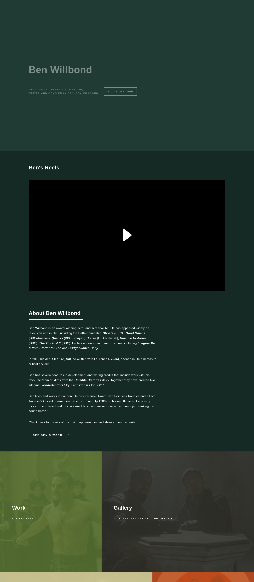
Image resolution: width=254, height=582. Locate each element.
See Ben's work (48, 435)
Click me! (117, 91)
